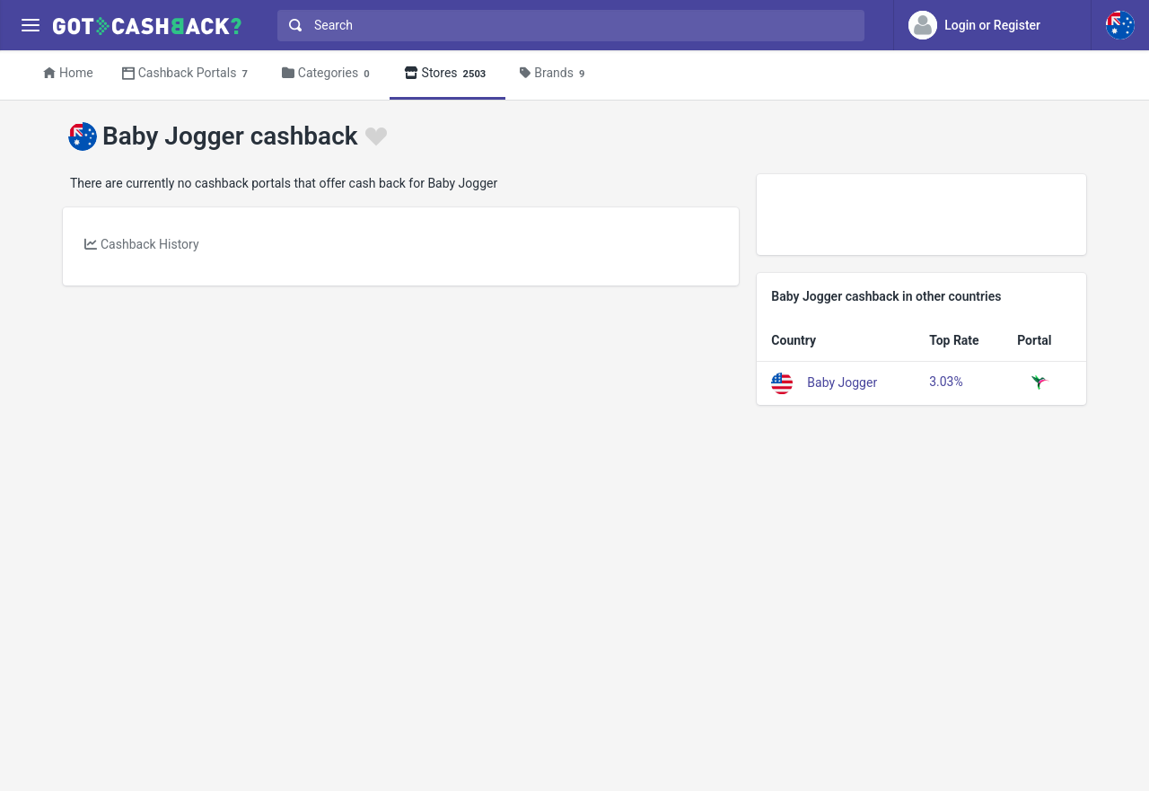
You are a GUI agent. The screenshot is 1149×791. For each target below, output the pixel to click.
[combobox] (566, 25)
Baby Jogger (842, 381)
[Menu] (30, 25)
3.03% (946, 381)
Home (68, 73)
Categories (328, 74)
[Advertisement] (921, 214)
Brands (555, 74)
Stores (448, 74)
